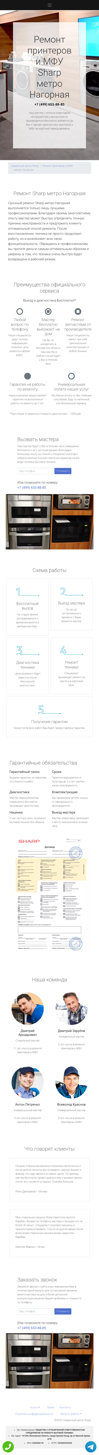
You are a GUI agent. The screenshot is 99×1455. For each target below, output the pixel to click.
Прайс (50, 1407)
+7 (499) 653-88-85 (50, 104)
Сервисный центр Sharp (25, 165)
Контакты (65, 1407)
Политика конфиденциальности (34, 1414)
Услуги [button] (34, 1407)
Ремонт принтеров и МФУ (57, 165)
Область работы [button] (70, 1414)
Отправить (63, 471)
